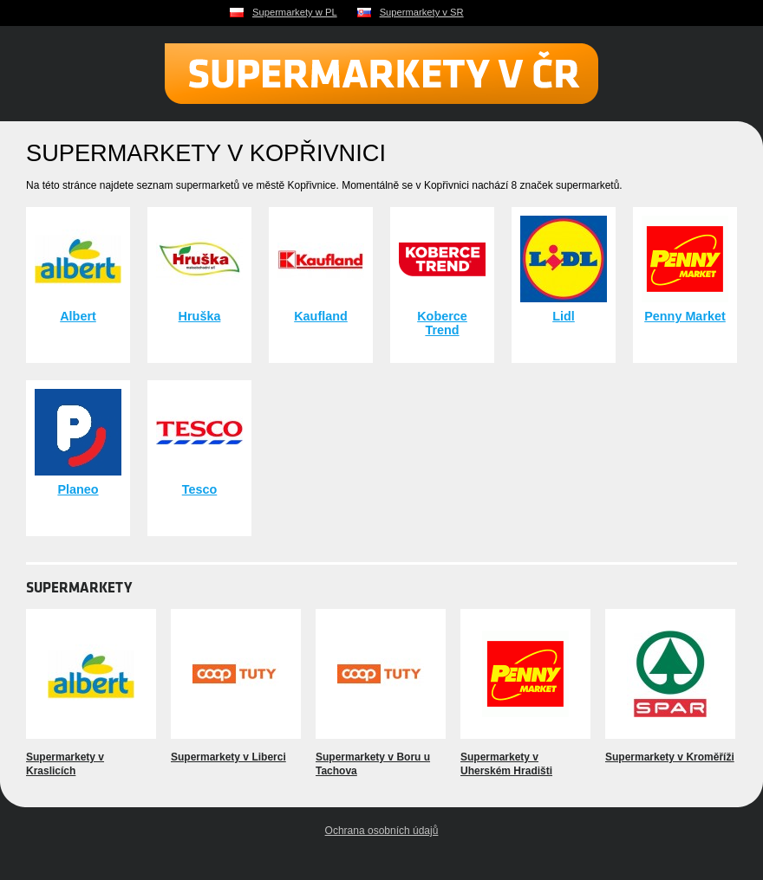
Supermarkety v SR (422, 12)
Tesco (200, 489)
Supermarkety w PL (294, 12)
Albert (78, 316)
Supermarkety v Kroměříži (669, 757)
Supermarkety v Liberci (228, 757)
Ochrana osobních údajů (382, 831)
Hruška (200, 316)
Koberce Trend (442, 323)
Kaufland (321, 316)
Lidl (563, 316)
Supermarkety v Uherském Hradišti (506, 764)
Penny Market (685, 316)
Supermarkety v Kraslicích (65, 764)
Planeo (77, 489)
